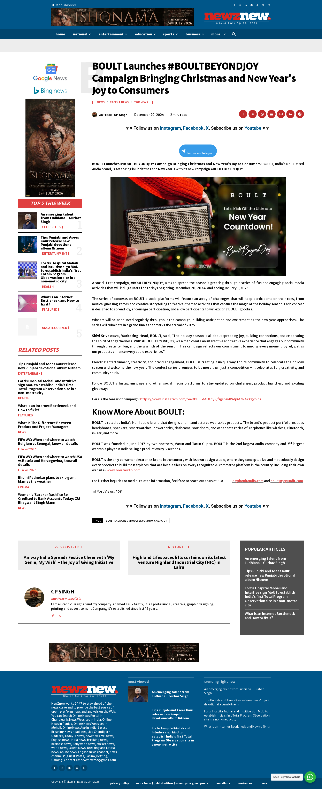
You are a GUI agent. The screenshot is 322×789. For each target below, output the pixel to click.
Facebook (193, 128)
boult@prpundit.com (286, 481)
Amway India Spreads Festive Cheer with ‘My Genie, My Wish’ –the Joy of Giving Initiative (69, 560)
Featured (49, 309)
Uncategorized (54, 327)
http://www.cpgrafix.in (66, 598)
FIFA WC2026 (27, 449)
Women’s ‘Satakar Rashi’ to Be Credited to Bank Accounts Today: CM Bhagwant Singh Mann (49, 499)
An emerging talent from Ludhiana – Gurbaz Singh (61, 218)
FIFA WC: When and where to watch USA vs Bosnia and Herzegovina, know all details (50, 461)
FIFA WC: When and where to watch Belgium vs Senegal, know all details (48, 442)
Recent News (119, 102)
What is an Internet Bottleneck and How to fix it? (60, 300)
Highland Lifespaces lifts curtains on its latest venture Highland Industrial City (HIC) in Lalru (179, 562)
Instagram (170, 128)
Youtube (253, 128)
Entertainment (54, 253)
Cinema (23, 487)
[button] (233, 34)
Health (48, 286)
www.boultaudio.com (123, 470)
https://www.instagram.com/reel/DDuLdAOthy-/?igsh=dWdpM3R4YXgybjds (200, 399)
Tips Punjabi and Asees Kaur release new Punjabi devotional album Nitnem (60, 242)
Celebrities (51, 227)
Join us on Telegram (198, 152)
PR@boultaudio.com (247, 481)
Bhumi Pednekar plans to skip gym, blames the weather (47, 479)
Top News (141, 102)
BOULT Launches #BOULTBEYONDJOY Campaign (137, 520)
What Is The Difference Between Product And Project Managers (44, 425)
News (22, 432)
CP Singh (120, 115)
